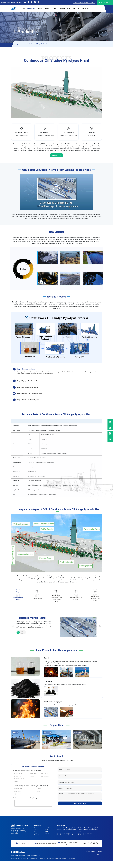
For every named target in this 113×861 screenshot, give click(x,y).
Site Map (99, 854)
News (62, 8)
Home (23, 8)
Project (48, 8)
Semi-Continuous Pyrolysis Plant (64, 833)
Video (69, 8)
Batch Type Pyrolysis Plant (85, 833)
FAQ (55, 8)
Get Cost (56, 155)
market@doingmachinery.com (46, 844)
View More (99, 44)
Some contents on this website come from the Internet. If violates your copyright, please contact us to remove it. (38, 858)
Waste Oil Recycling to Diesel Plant (65, 834)
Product (31, 8)
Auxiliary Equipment (83, 834)
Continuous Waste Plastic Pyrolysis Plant (88, 827)
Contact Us (85, 8)
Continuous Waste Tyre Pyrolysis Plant (66, 827)
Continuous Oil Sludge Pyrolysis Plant (39, 44)
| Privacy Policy (71, 858)
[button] (99, 626)
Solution (40, 8)
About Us (76, 8)
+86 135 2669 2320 (24, 844)
